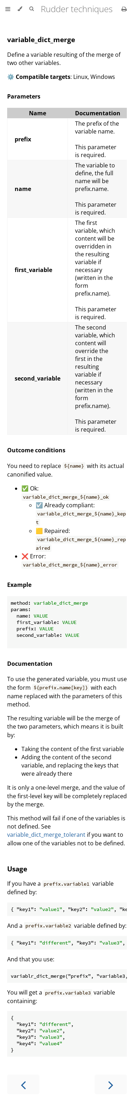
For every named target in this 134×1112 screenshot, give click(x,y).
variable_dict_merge (41, 39)
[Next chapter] (111, 1084)
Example (19, 585)
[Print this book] (124, 9)
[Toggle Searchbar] (31, 9)
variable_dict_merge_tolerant (46, 835)
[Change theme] (20, 9)
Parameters (23, 96)
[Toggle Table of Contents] (8, 9)
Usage (17, 868)
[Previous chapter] (23, 1084)
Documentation (30, 664)
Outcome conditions (36, 450)
